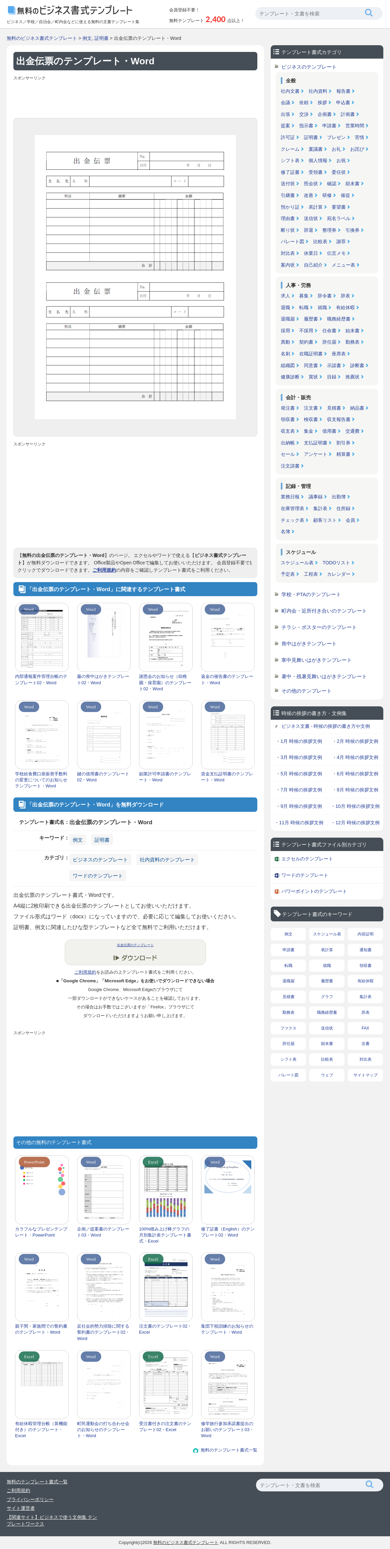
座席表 (339, 353)
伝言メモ (336, 253)
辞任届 (329, 342)
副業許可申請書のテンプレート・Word (165, 776)
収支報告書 (338, 419)
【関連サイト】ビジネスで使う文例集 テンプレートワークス (52, 1521)
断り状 (288, 230)
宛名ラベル (338, 218)
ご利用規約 (104, 570)
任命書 (329, 330)
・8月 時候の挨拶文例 (355, 789)
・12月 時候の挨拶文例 (355, 822)
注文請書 (290, 466)
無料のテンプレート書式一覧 (229, 1450)
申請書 (329, 125)
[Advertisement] (135, 98)
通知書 (366, 949)
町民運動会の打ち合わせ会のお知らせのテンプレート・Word (103, 1429)
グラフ (327, 996)
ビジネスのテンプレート (100, 859)
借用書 (329, 431)
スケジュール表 (297, 562)
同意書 (311, 365)
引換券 (352, 230)
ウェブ (327, 1075)
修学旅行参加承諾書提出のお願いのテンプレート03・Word (227, 1429)
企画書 (325, 114)
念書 (366, 1043)
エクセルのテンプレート (307, 858)
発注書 (288, 408)
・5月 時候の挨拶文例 (299, 773)
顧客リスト (325, 520)
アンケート (315, 454)
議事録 (316, 496)
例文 (87, 38)
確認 (331, 183)
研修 (327, 195)
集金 (308, 431)
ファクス (288, 1028)
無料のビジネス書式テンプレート (42, 38)
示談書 (334, 365)
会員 (350, 520)
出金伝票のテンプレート (135, 945)
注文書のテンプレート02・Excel (165, 1329)
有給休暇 (345, 307)
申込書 (343, 102)
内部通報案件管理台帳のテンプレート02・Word (41, 679)
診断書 (357, 365)
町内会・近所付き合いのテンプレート (324, 611)
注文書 (311, 408)
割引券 (343, 442)
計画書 (348, 114)
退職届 (288, 319)
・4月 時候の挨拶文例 (355, 757)
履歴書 (311, 319)
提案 (285, 125)
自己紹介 (313, 265)
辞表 (345, 295)
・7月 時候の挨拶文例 (299, 789)
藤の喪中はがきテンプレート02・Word (103, 679)
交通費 (352, 431)
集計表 (320, 508)
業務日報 (290, 496)
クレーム (290, 149)
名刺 (285, 353)
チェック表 (292, 520)
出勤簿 (339, 496)
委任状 (339, 172)
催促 (345, 195)
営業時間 (354, 125)
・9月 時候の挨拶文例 (299, 806)
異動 (285, 342)
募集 (304, 295)
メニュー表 (343, 265)
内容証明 (366, 934)
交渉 (304, 114)
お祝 (341, 160)
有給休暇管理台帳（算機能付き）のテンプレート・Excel (41, 1429)
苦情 (359, 137)
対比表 (288, 253)
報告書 (343, 91)
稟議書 (316, 149)
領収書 (288, 419)
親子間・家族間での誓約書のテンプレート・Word (41, 1329)
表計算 (316, 207)
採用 (285, 330)
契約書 (306, 342)
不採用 (306, 330)
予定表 (288, 574)
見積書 (334, 408)
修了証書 (290, 172)
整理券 (329, 230)
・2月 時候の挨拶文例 (355, 741)
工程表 (311, 574)
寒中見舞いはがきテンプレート (316, 660)
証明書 (101, 38)
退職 (285, 307)
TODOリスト (336, 562)
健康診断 (290, 376)
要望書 (339, 207)
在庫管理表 (292, 508)
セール (288, 454)
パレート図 (292, 241)
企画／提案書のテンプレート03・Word (103, 1232)
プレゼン (336, 137)
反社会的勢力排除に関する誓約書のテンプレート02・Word (103, 1332)
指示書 (306, 125)
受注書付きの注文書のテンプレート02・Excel (165, 1426)
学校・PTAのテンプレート (311, 594)
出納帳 (288, 442)
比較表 (320, 241)
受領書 (316, 172)
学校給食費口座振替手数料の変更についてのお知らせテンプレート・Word (41, 779)
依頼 (304, 102)
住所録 (343, 508)
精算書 (343, 454)
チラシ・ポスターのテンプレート (319, 627)
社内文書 (290, 91)
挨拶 (322, 102)
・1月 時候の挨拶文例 (299, 741)
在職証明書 (311, 353)
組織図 (288, 365)
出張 (285, 114)
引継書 (288, 195)
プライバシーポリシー (30, 1499)
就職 (322, 307)
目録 (331, 376)
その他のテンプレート (306, 691)
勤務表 (352, 342)
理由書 (288, 218)
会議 (285, 102)
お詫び (357, 149)
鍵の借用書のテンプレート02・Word (103, 776)
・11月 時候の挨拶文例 (298, 822)
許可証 (288, 137)
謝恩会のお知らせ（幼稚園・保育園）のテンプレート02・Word (165, 682)
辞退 (308, 230)
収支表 (288, 431)
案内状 (288, 265)
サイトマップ (365, 1075)
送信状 (311, 218)
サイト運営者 (21, 1508)
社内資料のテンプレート (167, 859)
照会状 (311, 183)
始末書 (352, 330)
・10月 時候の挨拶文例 (355, 806)
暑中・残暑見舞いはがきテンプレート (324, 676)
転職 (304, 307)
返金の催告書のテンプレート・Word (227, 679)
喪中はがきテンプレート (309, 643)
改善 (308, 195)
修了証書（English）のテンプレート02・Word (228, 1232)
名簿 (285, 531)
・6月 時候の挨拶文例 (355, 773)
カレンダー (338, 574)
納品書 (357, 408)
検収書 (311, 419)
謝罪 (341, 241)
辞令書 (325, 295)
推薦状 (352, 376)
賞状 (313, 376)
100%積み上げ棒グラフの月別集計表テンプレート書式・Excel (165, 1235)
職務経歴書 (338, 319)
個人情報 (318, 160)
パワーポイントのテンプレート (314, 891)
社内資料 (318, 91)
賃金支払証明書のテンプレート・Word (227, 776)
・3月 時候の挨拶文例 (299, 757)
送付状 (288, 183)
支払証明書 (315, 442)
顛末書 (352, 183)
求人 (285, 295)
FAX (365, 1028)
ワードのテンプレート (98, 875)
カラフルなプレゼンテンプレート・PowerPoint (41, 1232)
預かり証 (290, 207)
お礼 (336, 149)
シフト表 (290, 160)
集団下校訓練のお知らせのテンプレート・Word (227, 1329)
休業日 (311, 253)
